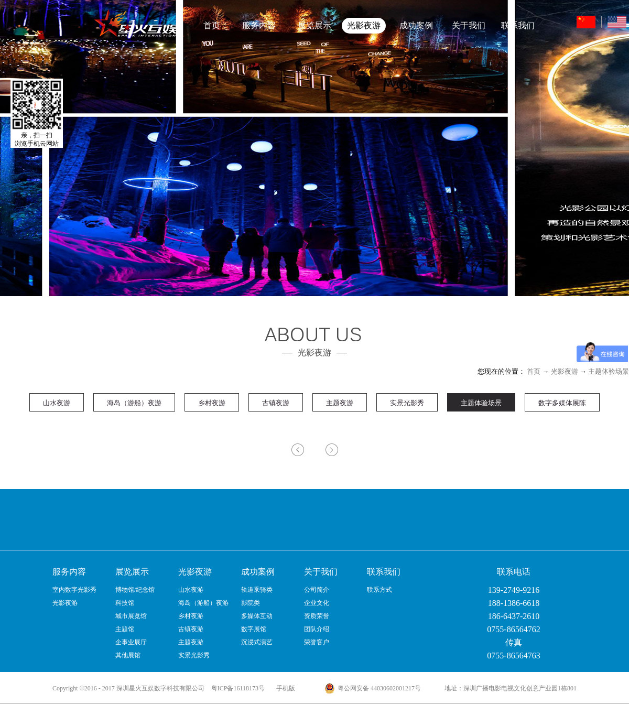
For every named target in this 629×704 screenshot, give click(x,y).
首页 (211, 25)
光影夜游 (564, 371)
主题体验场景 (608, 371)
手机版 (284, 688)
